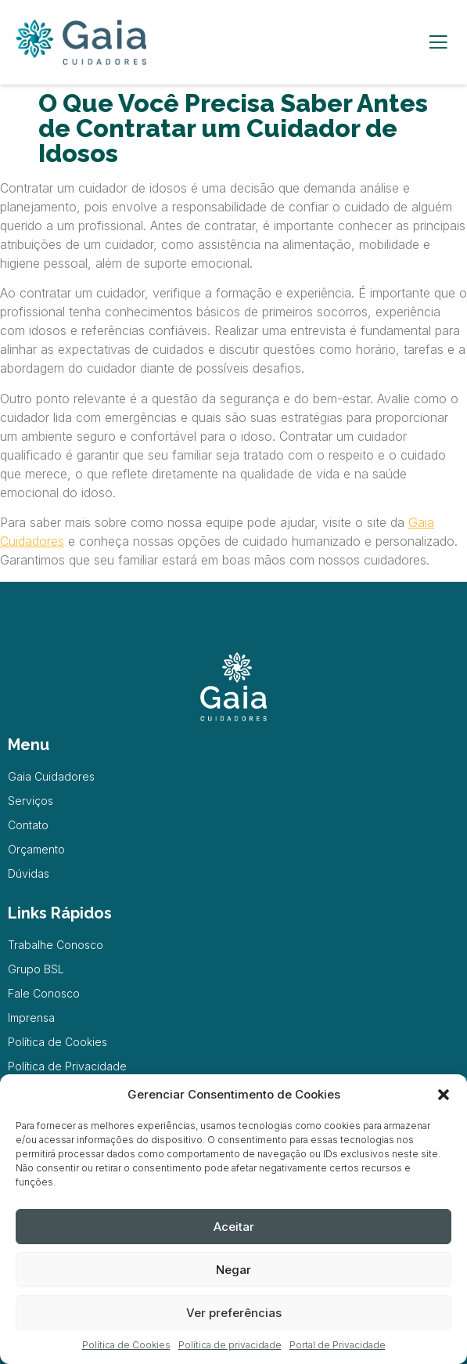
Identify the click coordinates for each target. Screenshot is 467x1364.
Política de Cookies (126, 1345)
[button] (443, 1094)
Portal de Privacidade (337, 1345)
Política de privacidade (230, 1345)
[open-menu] (438, 42)
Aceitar (234, 1226)
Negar (233, 1269)
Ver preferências (234, 1312)
